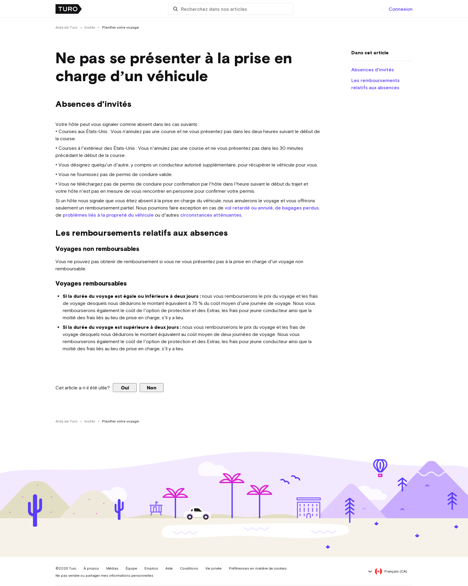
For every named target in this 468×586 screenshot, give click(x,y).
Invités (89, 27)
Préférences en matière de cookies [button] (258, 568)
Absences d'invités (372, 69)
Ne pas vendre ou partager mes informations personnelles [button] (104, 575)
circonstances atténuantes (210, 215)
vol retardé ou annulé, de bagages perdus (272, 207)
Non (151, 387)
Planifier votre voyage (120, 27)
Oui (125, 387)
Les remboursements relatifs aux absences (375, 84)
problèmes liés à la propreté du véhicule (108, 215)
